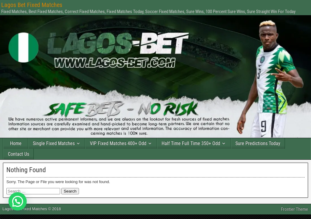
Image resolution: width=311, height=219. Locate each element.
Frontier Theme (294, 209)
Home (16, 143)
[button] (18, 201)
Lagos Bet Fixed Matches (31, 5)
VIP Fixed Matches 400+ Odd (118, 143)
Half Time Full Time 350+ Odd (191, 143)
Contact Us (18, 154)
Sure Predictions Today (257, 143)
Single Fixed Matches (54, 143)
